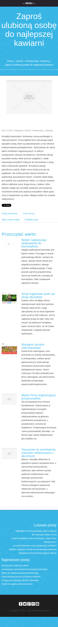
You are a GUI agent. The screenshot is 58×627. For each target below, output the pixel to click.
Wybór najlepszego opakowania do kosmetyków (34, 243)
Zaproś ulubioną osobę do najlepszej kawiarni (29, 64)
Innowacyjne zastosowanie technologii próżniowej (24, 569)
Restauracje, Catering (37, 61)
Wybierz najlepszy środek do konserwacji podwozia (33, 549)
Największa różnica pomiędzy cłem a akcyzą (36, 531)
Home (10, 61)
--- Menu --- (29, 3)
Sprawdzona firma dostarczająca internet (38, 553)
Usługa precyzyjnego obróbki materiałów (20, 580)
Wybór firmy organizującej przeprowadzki (38, 397)
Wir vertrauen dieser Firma (44, 534)
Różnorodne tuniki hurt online (15, 565)
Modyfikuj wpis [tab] (31, 219)
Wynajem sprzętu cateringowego (32, 346)
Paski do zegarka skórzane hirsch (17, 584)
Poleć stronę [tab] (29, 213)
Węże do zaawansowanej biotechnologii (19, 573)
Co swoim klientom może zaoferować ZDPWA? (35, 546)
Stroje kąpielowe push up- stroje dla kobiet (38, 295)
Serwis (19, 61)
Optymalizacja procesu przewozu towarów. (21, 576)
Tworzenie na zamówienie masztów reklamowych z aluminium (38, 453)
